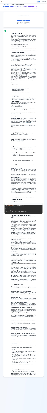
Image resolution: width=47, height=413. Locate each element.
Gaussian (27, 122)
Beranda (38, 1)
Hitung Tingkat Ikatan (23, 20)
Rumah (5, 4)
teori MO (17, 58)
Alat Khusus (8, 4)
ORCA (30, 122)
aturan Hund (22, 92)
